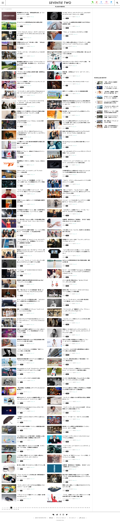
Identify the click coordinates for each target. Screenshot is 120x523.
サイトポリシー (72, 517)
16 (28, 507)
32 (57, 507)
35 (62, 507)
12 (21, 507)
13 (23, 507)
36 (64, 507)
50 (89, 507)
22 (39, 507)
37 (66, 507)
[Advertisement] (106, 33)
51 (2, 509)
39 (69, 507)
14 (25, 507)
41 (73, 507)
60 (18, 509)
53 (5, 509)
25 (44, 507)
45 (80, 507)
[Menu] (3, 2)
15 (27, 507)
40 (71, 507)
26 (46, 507)
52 (4, 509)
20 (36, 507)
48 (85, 507)
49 (87, 507)
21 (37, 507)
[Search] (117, 2)
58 (14, 509)
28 (50, 507)
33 (59, 507)
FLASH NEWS (60, 6)
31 (55, 507)
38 (67, 507)
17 (30, 507)
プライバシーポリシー (61, 517)
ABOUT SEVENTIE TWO (40, 517)
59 (16, 509)
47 (83, 507)
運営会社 (51, 517)
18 (32, 507)
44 (78, 507)
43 (76, 507)
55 (9, 509)
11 (20, 507)
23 (41, 507)
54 (7, 509)
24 (43, 507)
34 (60, 507)
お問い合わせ (82, 517)
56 (11, 509)
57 (13, 509)
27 (48, 507)
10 (18, 507)
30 (53, 507)
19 (34, 507)
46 (82, 507)
